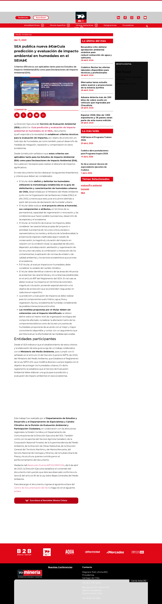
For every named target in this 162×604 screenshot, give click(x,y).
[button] (17, 115)
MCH (79, 28)
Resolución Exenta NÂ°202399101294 (46, 465)
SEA (83, 193)
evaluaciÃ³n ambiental (91, 185)
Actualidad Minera (34, 25)
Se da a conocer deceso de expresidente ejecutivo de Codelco (94, 167)
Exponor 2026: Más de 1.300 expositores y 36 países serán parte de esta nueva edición (96, 118)
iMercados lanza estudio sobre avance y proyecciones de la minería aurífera (96, 85)
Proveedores (128, 25)
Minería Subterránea (87, 25)
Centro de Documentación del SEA (31, 488)
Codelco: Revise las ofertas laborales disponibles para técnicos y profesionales (95, 70)
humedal (85, 189)
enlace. (17, 491)
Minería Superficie (60, 25)
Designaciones (110, 25)
